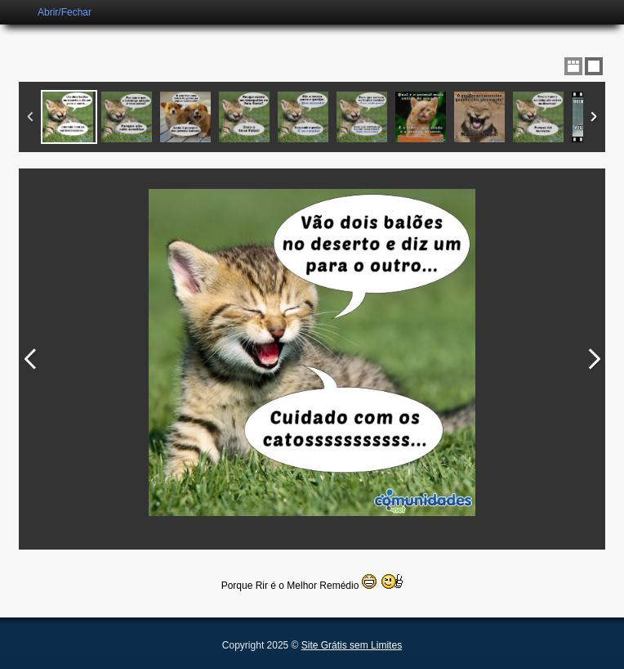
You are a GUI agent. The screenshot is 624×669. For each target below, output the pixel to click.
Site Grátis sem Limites (351, 645)
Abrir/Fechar (64, 12)
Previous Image (30, 359)
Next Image (593, 359)
